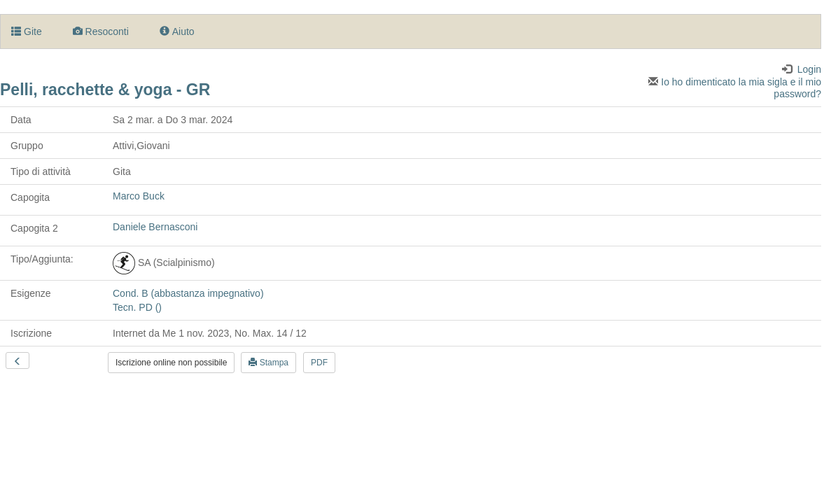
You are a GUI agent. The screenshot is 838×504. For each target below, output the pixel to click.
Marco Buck (139, 196)
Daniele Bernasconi (155, 226)
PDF (319, 363)
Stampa (268, 363)
